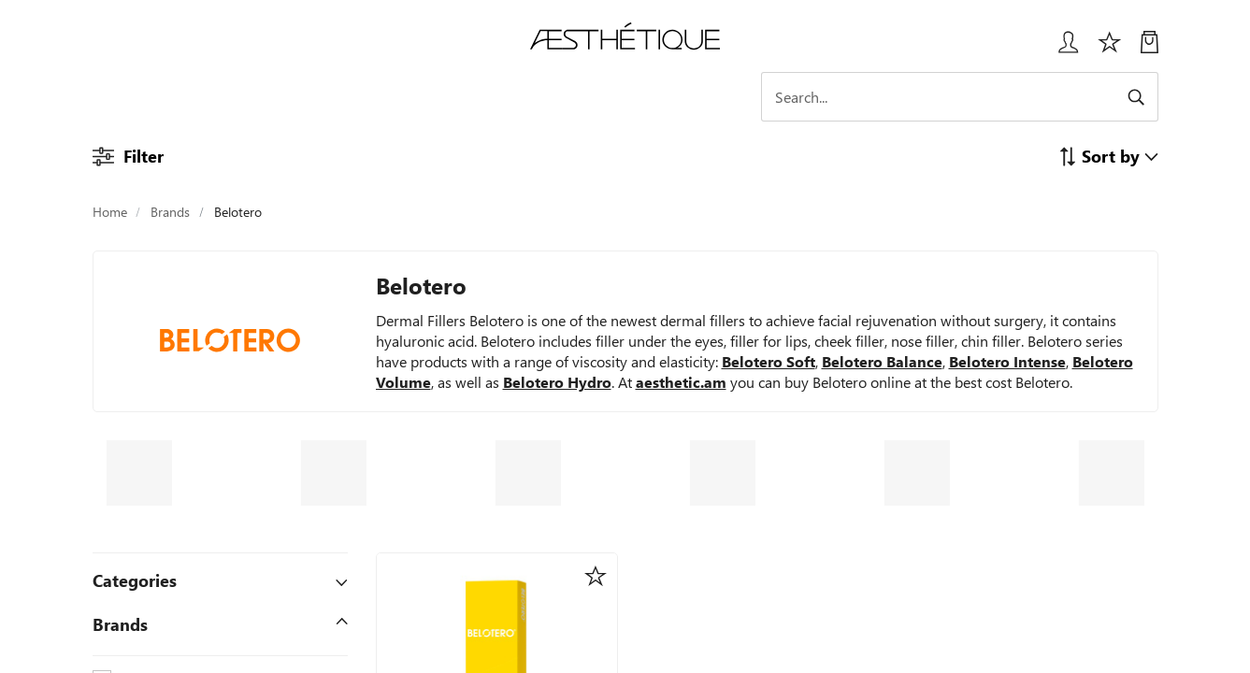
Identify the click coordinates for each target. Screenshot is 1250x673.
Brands (170, 212)
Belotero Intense (1007, 361)
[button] (1108, 155)
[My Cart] (1149, 49)
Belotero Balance (882, 361)
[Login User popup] (1061, 49)
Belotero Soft (768, 361)
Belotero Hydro (557, 382)
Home (110, 212)
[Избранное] (1110, 49)
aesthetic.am (681, 382)
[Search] (994, 97)
